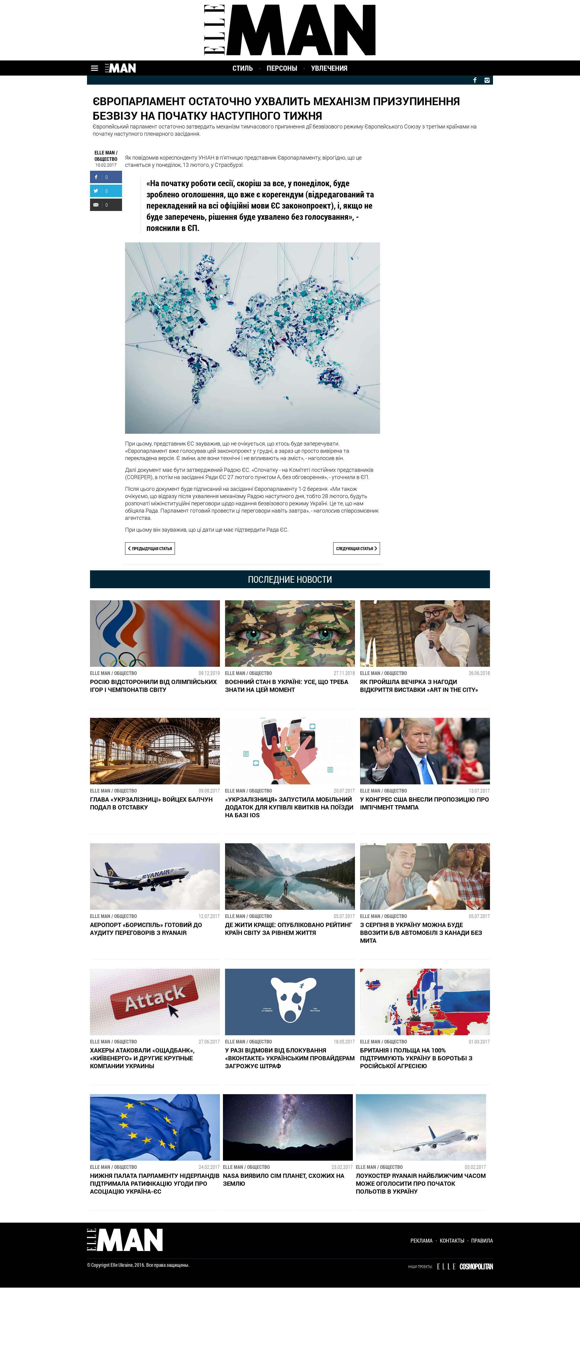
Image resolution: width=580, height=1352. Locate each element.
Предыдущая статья (152, 548)
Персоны (282, 68)
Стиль (243, 68)
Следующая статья (354, 548)
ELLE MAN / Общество (106, 155)
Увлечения (329, 68)
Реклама (422, 1240)
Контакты (452, 1240)
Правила (482, 1240)
